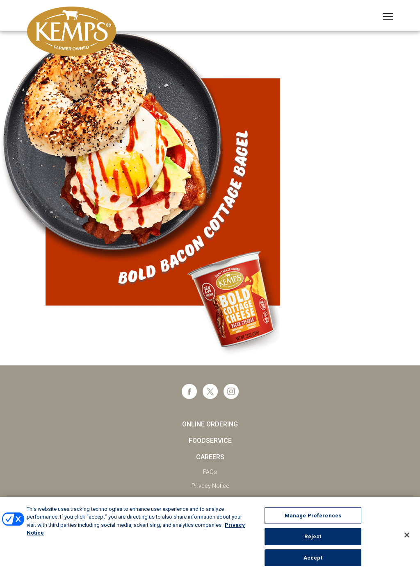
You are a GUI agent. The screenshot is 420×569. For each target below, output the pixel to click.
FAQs (210, 472)
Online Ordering (210, 424)
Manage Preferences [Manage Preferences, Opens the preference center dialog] (313, 518)
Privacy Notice (210, 486)
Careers (210, 457)
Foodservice (210, 440)
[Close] (407, 538)
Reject (312, 540)
